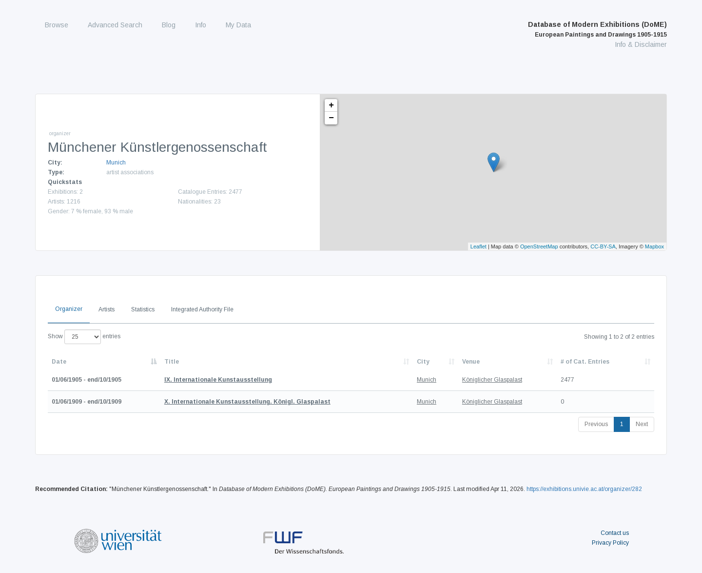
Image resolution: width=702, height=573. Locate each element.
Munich (116, 162)
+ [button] (331, 105)
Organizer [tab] (68, 309)
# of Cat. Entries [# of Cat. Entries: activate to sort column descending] (585, 361)
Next (642, 424)
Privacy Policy (610, 542)
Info (200, 25)
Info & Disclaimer (641, 44)
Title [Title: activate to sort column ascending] (171, 361)
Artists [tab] (106, 309)
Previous (596, 424)
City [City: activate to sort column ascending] (423, 361)
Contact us (615, 533)
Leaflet (478, 246)
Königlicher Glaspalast (492, 379)
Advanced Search (115, 25)
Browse (56, 25)
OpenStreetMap (539, 246)
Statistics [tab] (143, 309)
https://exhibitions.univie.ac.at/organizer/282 (584, 489)
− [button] (331, 118)
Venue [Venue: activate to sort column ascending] (471, 361)
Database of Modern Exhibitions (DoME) (597, 29)
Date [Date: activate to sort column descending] (59, 361)
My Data (238, 25)
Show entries (84, 336)
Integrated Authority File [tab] (202, 309)
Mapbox (654, 246)
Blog (169, 25)
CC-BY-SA (603, 246)
